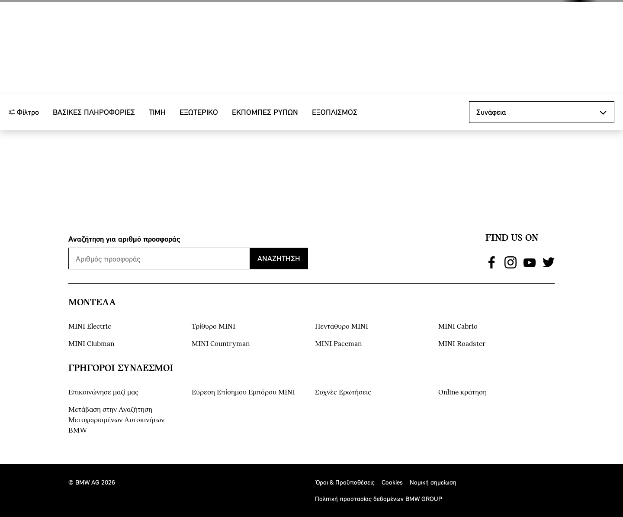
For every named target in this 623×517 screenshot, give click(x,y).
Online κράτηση (462, 392)
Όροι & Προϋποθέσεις (345, 482)
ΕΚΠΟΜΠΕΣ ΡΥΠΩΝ (265, 160)
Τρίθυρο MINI (213, 327)
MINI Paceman (338, 344)
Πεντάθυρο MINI (341, 327)
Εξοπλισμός (334, 160)
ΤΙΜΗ (157, 160)
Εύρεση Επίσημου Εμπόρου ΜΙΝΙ (243, 392)
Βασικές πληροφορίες (94, 160)
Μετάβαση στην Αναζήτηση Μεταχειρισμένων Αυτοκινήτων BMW (116, 420)
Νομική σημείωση (433, 482)
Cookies (392, 482)
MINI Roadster (461, 344)
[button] (558, 16)
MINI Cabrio (458, 327)
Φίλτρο (24, 160)
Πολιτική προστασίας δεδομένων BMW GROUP (378, 498)
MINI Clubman (91, 344)
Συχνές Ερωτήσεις (343, 392)
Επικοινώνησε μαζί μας (103, 392)
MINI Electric (89, 327)
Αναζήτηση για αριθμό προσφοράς (124, 239)
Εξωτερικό (199, 160)
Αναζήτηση (278, 258)
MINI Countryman (221, 344)
